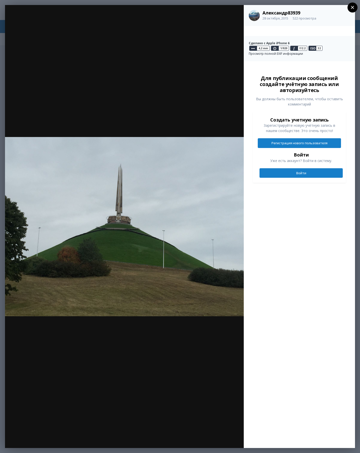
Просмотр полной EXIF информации (276, 54)
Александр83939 (281, 13)
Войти (301, 173)
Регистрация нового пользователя (300, 143)
